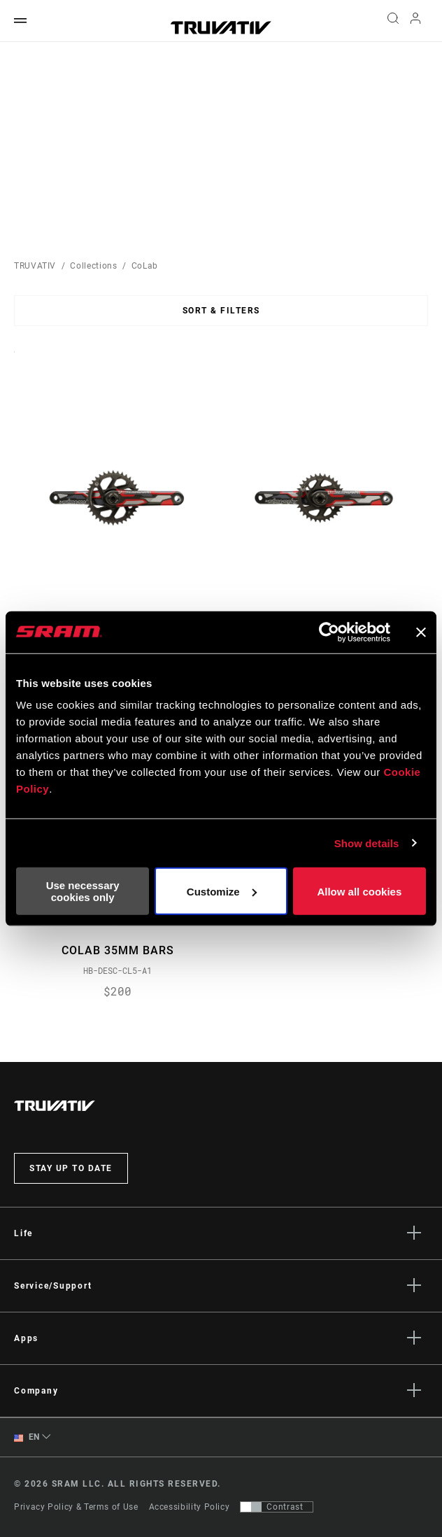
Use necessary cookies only (83, 891)
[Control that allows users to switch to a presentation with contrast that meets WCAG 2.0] (276, 1507)
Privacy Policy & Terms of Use (76, 1507)
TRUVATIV (35, 266)
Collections (93, 266)
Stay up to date (71, 1169)
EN (27, 1438)
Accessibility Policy (189, 1507)
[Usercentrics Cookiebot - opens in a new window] (329, 631)
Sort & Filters (221, 311)
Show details (366, 843)
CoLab (144, 266)
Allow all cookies (359, 891)
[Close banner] (421, 632)
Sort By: (14, 360)
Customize (222, 891)
